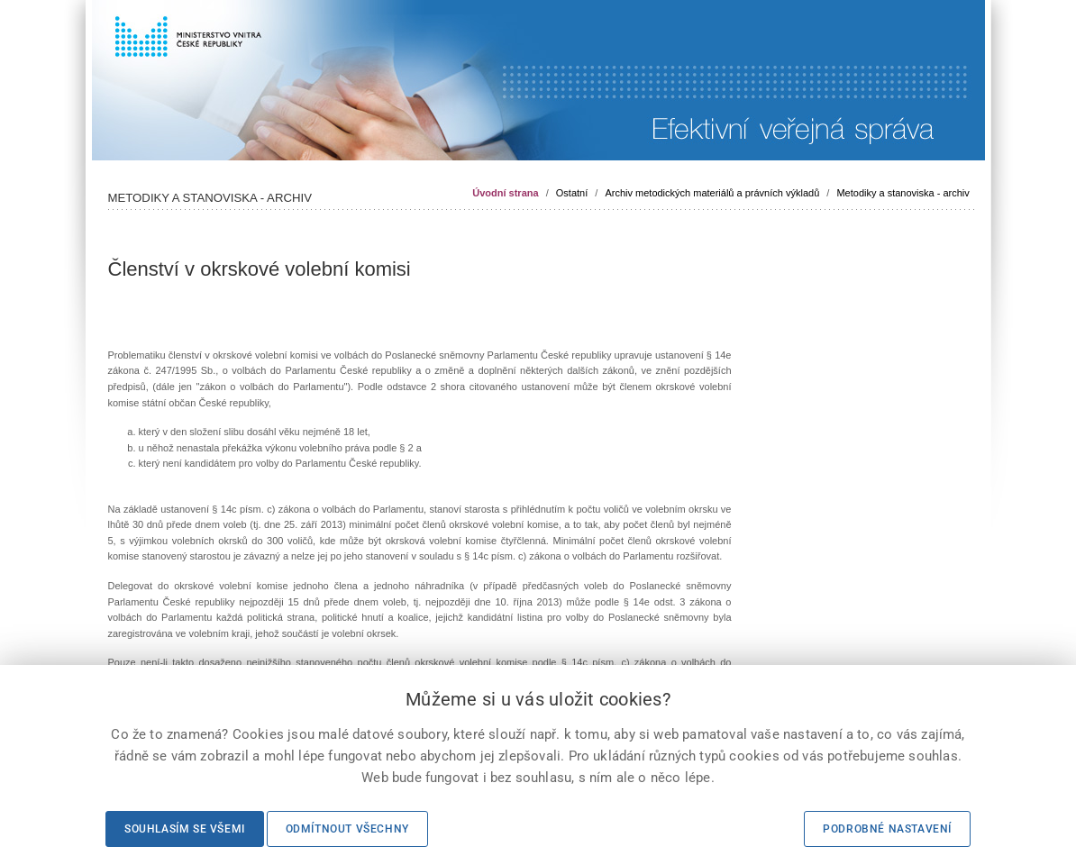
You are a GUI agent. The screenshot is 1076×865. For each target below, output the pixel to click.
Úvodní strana (505, 192)
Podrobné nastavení (887, 829)
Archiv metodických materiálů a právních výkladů (712, 192)
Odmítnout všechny (347, 829)
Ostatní (572, 192)
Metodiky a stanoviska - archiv (902, 192)
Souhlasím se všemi (184, 829)
